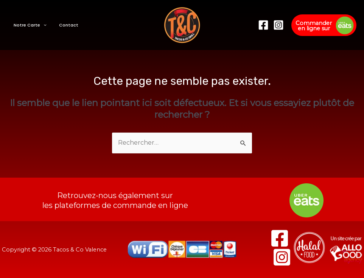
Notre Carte (28, 25)
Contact (62, 25)
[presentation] (41, 25)
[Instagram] (278, 25)
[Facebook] (263, 25)
